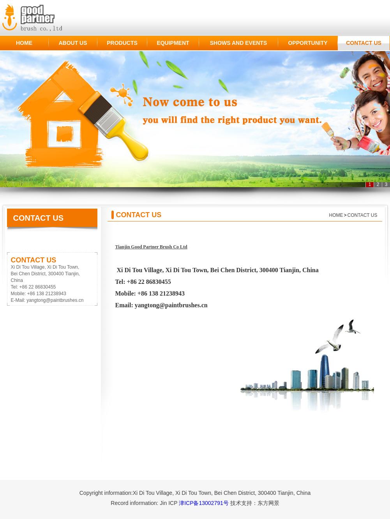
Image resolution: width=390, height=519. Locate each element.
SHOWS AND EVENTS (238, 43)
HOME (24, 43)
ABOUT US (72, 43)
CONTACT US (363, 43)
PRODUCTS (122, 43)
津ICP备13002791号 (204, 503)
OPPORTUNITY (307, 43)
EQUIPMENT (173, 43)
